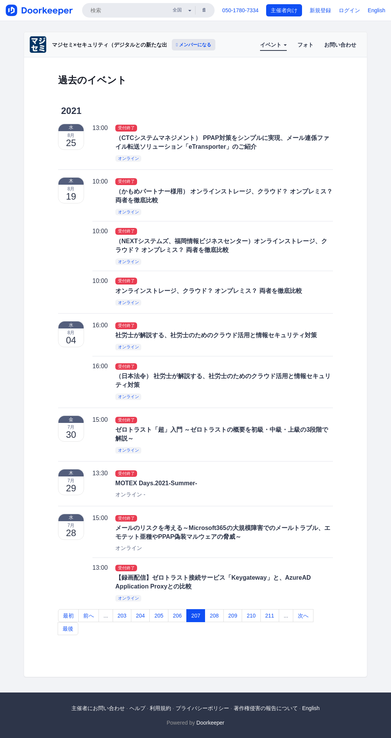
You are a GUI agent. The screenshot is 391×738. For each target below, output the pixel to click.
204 (140, 616)
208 (214, 616)
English (376, 10)
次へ (303, 616)
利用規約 (160, 708)
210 (251, 616)
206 (177, 616)
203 (122, 616)
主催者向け (284, 10)
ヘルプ (137, 708)
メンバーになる (193, 44)
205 (158, 616)
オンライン (128, 158)
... (105, 616)
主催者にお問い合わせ (98, 708)
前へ (88, 616)
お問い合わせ (340, 45)
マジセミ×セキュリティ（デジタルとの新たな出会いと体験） (125, 45)
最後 (68, 629)
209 (232, 616)
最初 (68, 616)
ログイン (349, 10)
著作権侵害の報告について (266, 708)
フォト (305, 45)
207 (195, 616)
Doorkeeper (210, 723)
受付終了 (126, 128)
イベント (273, 45)
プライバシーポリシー (202, 708)
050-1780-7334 (240, 10)
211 (269, 616)
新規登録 (320, 10)
